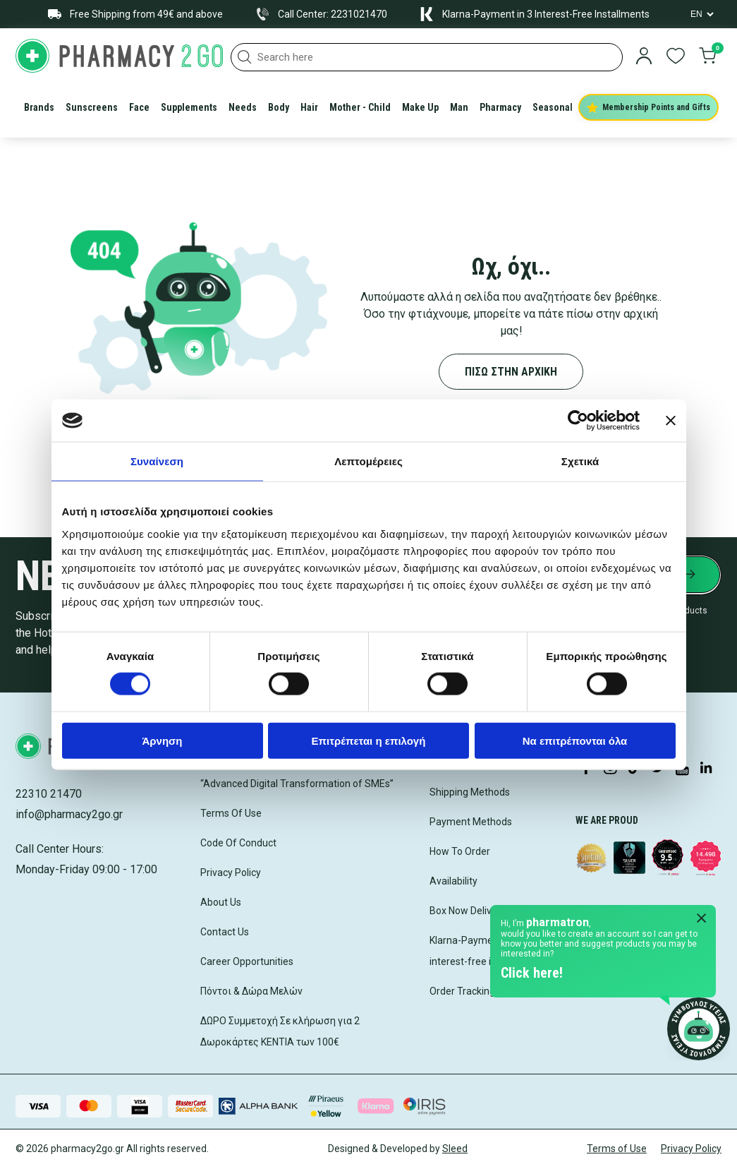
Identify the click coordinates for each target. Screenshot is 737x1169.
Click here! (532, 972)
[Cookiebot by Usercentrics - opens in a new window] (578, 420)
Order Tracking (462, 991)
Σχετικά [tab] (580, 461)
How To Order (460, 851)
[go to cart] (707, 57)
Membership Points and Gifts (648, 107)
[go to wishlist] (676, 57)
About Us (220, 902)
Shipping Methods (470, 792)
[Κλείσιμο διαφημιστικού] (671, 421)
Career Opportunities (246, 961)
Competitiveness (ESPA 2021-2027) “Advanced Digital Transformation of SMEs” (297, 773)
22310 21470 (49, 794)
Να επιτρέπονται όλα (575, 740)
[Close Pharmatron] (702, 919)
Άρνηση (162, 740)
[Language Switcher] (701, 14)
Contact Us (224, 931)
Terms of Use (617, 1148)
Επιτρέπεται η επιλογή (369, 740)
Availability (453, 881)
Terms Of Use (231, 813)
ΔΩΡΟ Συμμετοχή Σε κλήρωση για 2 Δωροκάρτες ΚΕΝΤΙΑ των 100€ (280, 1031)
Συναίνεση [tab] (156, 461)
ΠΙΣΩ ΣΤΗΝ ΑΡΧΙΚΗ (511, 371)
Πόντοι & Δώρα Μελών (251, 991)
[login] (644, 57)
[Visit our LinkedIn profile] (706, 769)
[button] (245, 57)
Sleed (455, 1148)
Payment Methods (471, 821)
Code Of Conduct (238, 843)
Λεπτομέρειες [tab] (368, 461)
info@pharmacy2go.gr (69, 814)
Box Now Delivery (468, 910)
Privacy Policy (230, 872)
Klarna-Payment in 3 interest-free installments (487, 951)
